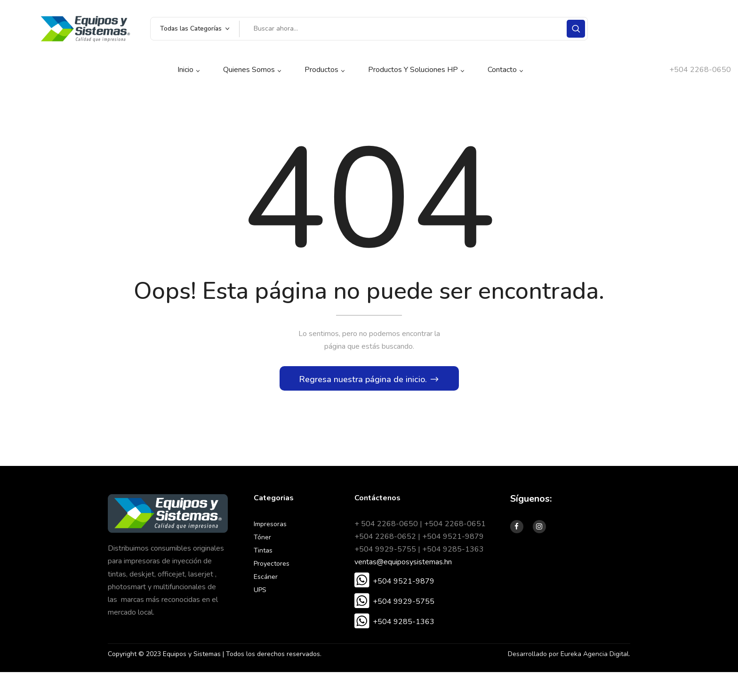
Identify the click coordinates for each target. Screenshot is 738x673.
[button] (394, 582)
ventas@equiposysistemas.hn (403, 563)
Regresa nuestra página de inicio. (364, 380)
